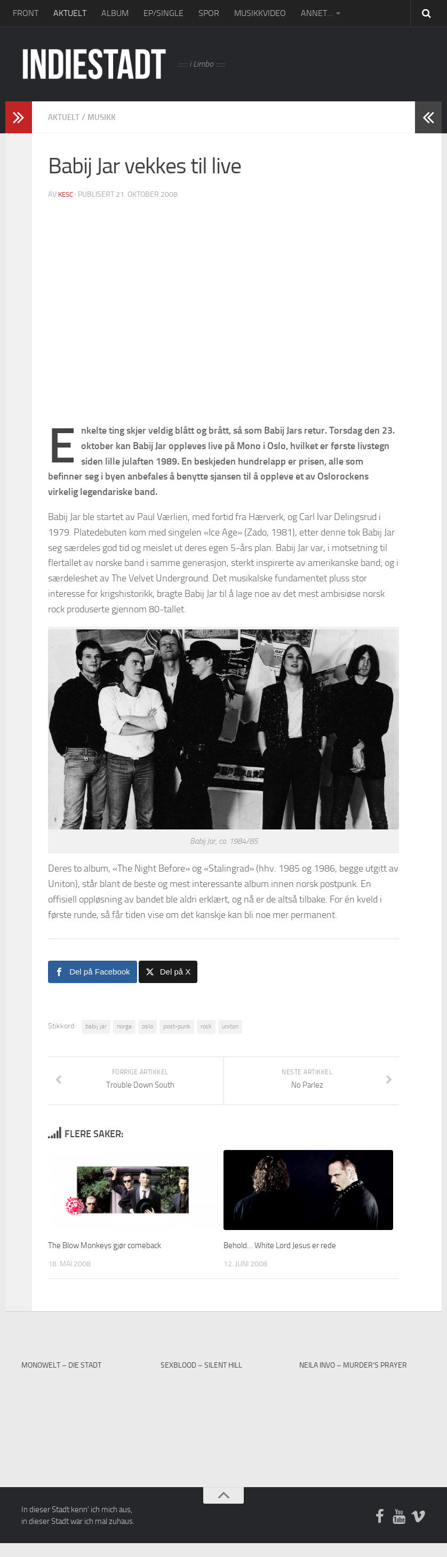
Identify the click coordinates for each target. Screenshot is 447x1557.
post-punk (176, 1026)
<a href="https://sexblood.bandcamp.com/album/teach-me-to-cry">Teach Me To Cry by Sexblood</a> (223, 1425)
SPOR (208, 13)
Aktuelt (64, 117)
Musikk (103, 117)
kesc (66, 194)
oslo (147, 1026)
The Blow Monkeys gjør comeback (113, 1258)
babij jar (96, 1026)
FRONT (25, 13)
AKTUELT (69, 13)
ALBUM (115, 13)
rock (206, 1026)
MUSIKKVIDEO (260, 13)
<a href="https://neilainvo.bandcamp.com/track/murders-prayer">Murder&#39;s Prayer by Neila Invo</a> (362, 1425)
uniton (230, 1026)
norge (124, 1026)
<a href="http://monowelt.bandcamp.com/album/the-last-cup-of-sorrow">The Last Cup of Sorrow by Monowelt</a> (84, 1425)
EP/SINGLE (163, 13)
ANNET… (317, 13)
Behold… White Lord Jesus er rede (289, 1258)
